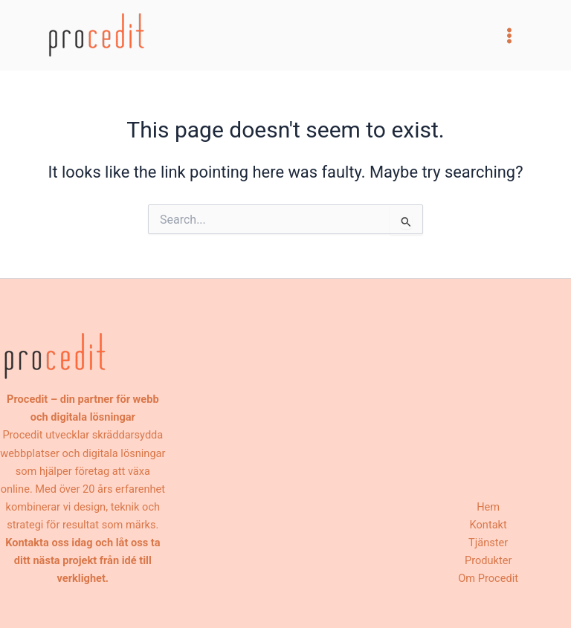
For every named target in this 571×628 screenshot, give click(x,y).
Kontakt (488, 524)
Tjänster (488, 542)
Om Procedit (488, 578)
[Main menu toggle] (509, 36)
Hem (488, 507)
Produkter (488, 560)
